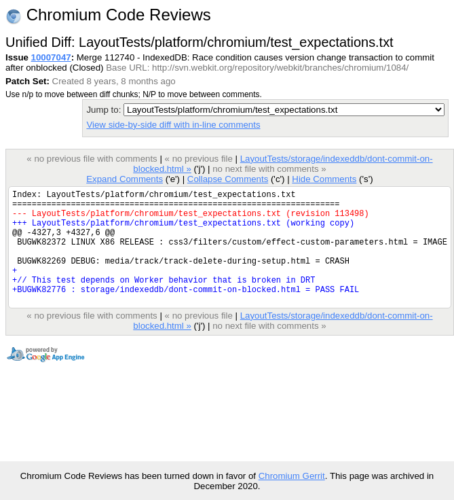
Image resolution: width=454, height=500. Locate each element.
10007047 (51, 57)
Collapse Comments (227, 179)
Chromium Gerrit (292, 476)
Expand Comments (124, 179)
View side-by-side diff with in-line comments (173, 125)
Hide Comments (324, 179)
